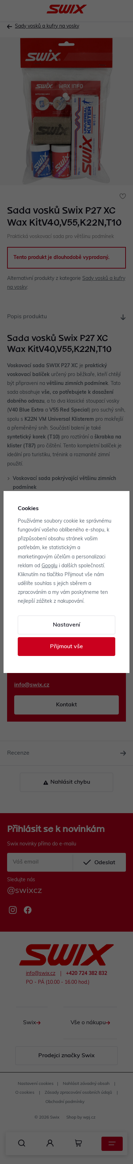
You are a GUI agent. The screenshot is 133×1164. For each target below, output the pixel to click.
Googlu (49, 566)
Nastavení (66, 625)
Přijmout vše (66, 647)
